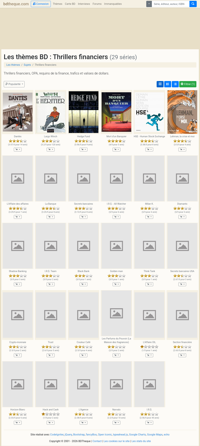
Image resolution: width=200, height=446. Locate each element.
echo (166, 434)
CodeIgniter (56, 434)
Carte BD (70, 3)
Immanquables (113, 3)
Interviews (84, 3)
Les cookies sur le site (117, 441)
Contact (97, 441)
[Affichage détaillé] (167, 84)
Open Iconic (105, 434)
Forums (97, 3)
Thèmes (57, 3)
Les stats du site (141, 441)
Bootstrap (79, 434)
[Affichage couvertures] (160, 84)
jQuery (68, 434)
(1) (188, 84)
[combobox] (171, 4)
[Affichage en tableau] (175, 84)
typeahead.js (120, 434)
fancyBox (91, 434)
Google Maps (155, 434)
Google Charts (137, 434)
